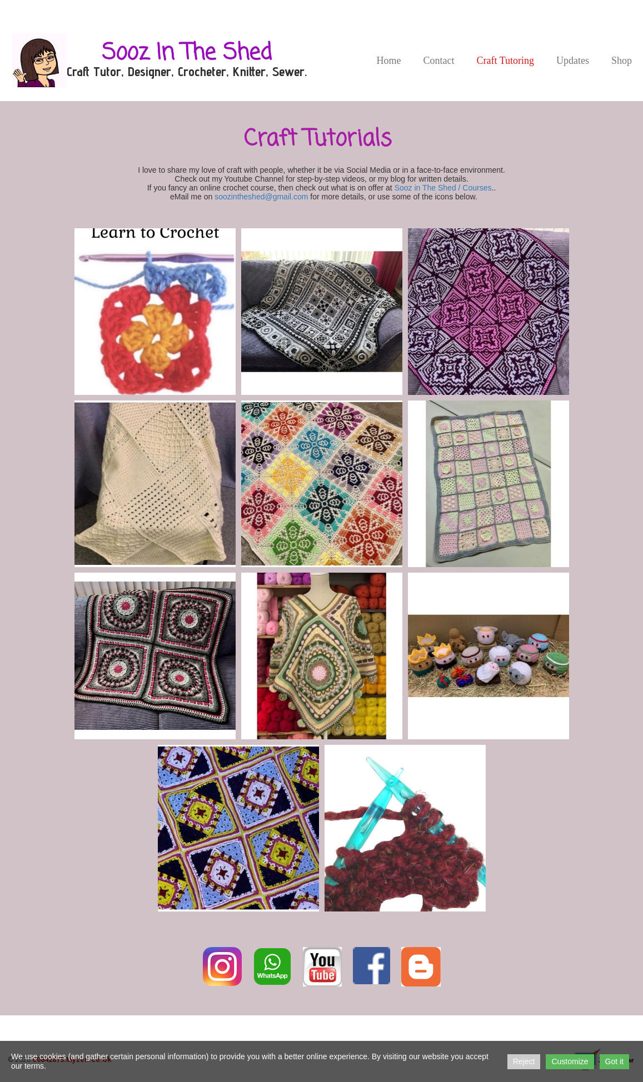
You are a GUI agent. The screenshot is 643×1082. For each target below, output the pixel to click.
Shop (621, 60)
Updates (572, 60)
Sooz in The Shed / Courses (443, 187)
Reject (524, 1061)
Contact (438, 60)
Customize (569, 1061)
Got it (614, 1061)
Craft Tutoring (505, 60)
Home (388, 60)
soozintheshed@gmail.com (261, 196)
